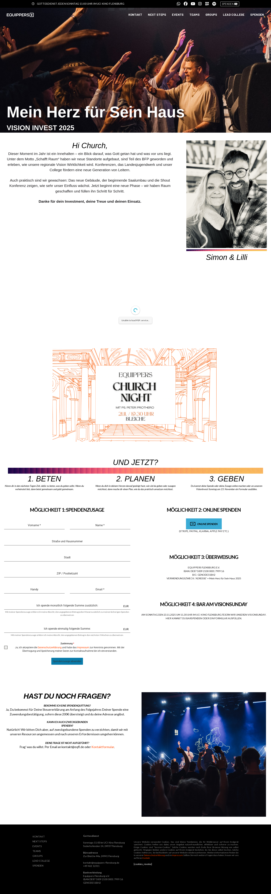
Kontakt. (146, 858)
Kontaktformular (102, 747)
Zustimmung (67, 643)
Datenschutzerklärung (50, 647)
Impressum (83, 647)
